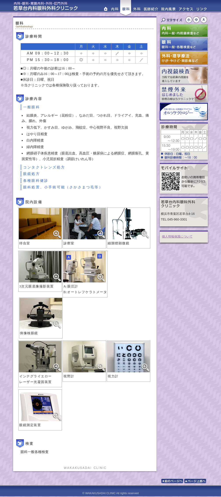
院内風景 (168, 8)
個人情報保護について (177, 236)
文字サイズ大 (204, 19)
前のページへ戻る (172, 481)
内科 (114, 8)
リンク (202, 8)
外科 (136, 8)
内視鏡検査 (184, 75)
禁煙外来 (184, 93)
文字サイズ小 (189, 19)
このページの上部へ (195, 481)
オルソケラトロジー (184, 111)
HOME (105, 8)
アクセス (186, 8)
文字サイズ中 (196, 19)
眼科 (125, 8)
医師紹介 (151, 8)
